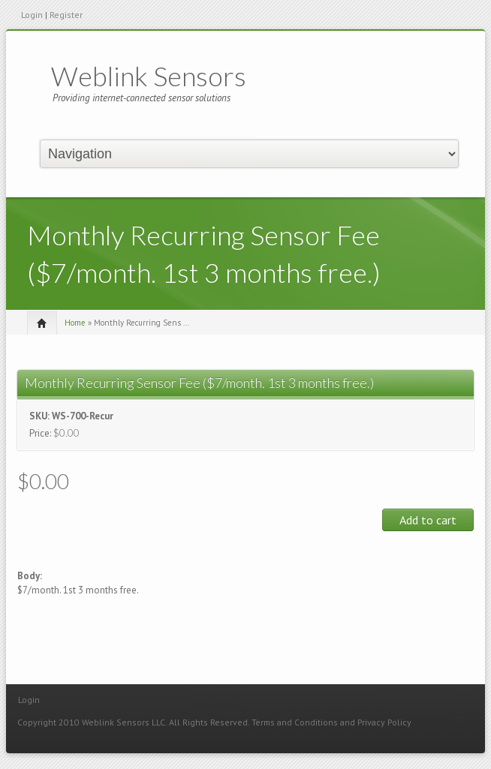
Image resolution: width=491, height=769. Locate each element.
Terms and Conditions (295, 722)
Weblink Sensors (148, 75)
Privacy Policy (384, 722)
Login (32, 14)
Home (75, 322)
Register (66, 14)
